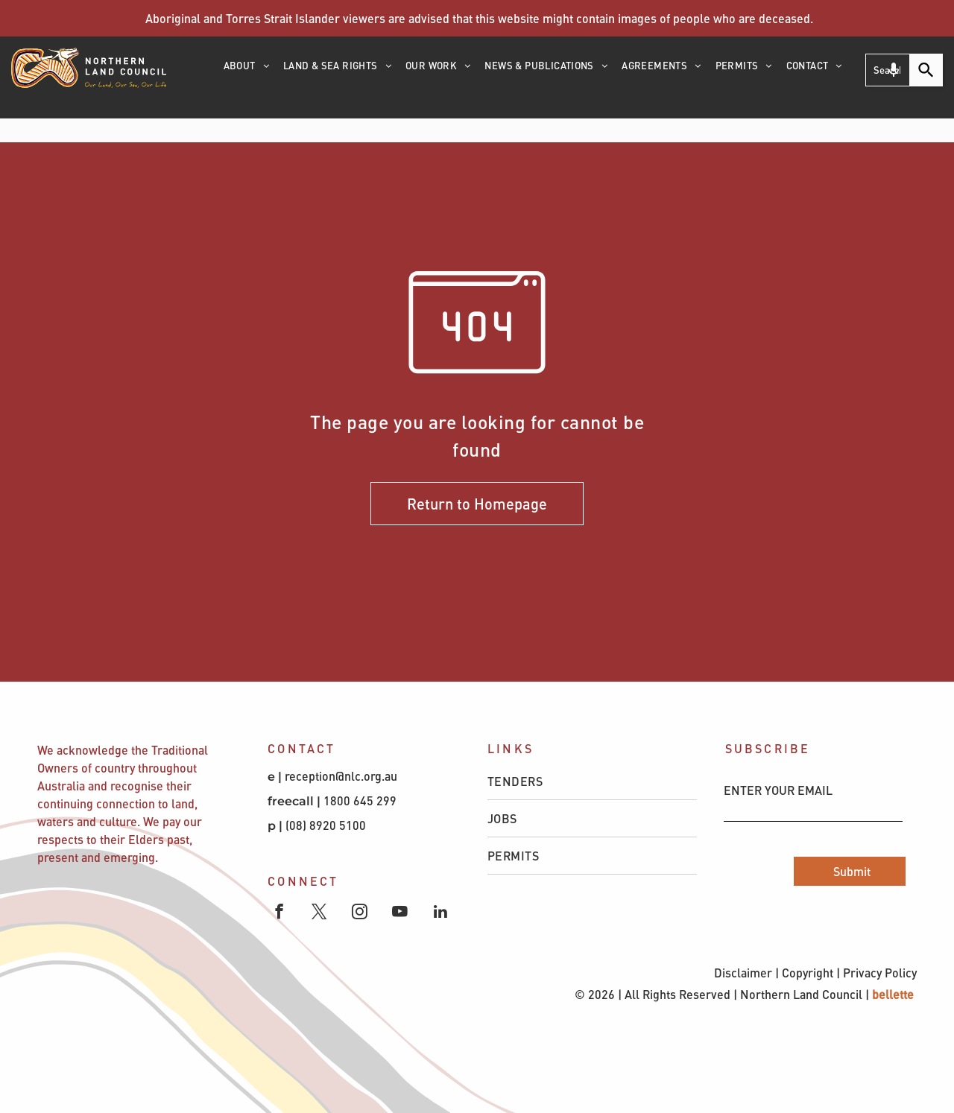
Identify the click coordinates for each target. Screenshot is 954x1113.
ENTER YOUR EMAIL (778, 790)
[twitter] (319, 913)
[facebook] (279, 913)
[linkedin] (440, 913)
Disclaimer (743, 972)
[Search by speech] (893, 70)
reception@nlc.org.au (341, 776)
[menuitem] (247, 71)
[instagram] (359, 913)
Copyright (807, 972)
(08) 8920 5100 (327, 825)
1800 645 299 (360, 800)
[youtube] (399, 913)
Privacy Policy (880, 972)
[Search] (926, 70)
